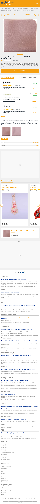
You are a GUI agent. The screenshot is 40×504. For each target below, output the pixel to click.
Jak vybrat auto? (4, 461)
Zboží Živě (3, 445)
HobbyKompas (4, 454)
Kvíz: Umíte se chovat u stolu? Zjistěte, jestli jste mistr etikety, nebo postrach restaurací (19, 374)
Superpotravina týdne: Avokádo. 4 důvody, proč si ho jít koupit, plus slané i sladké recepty (19, 373)
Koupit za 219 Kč (20, 71)
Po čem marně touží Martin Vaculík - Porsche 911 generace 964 (14, 331)
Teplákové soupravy (5, 476)
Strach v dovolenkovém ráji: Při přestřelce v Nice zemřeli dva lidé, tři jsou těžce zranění (19, 309)
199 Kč (34, 101)
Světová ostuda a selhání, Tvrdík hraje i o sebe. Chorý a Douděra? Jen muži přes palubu (19, 438)
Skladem (35, 83)
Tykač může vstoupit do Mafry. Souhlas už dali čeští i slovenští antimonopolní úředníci (19, 360)
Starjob (2, 487)
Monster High (4, 468)
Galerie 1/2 (20, 54)
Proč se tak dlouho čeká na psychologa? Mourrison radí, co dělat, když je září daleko (18, 421)
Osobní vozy (3, 447)
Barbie (2, 469)
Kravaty (3, 10)
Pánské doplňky (33, 8)
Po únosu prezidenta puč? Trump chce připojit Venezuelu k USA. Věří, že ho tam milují (19, 281)
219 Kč (34, 88)
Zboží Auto (3, 457)
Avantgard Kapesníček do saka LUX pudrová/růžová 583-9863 (11, 100)
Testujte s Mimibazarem (6, 466)
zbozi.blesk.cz (4, 450)
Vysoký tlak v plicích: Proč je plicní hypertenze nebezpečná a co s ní (15, 411)
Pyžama (3, 473)
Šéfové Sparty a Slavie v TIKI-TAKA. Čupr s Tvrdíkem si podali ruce (15, 435)
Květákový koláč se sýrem (6, 320)
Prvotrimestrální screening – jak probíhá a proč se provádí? (13, 323)
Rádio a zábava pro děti (6, 490)
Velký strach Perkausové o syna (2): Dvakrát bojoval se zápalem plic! (15, 311)
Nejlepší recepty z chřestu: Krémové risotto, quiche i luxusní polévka (15, 322)
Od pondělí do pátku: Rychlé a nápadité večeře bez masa (13, 371)
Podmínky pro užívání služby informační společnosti (25, 499)
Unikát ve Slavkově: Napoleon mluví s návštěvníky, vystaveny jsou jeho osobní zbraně (19, 388)
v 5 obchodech (5, 224)
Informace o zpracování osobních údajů (11, 501)
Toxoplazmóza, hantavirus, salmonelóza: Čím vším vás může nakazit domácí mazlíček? (19, 410)
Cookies (21, 501)
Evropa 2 (3, 494)
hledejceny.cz (4, 444)
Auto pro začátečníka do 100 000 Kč (8, 455)
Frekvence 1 (3, 492)
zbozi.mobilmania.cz (5, 8)
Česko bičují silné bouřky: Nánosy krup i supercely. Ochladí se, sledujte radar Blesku (18, 286)
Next (38, 205)
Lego (2, 471)
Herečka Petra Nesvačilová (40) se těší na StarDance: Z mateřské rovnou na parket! (18, 307)
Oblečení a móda (16, 8)
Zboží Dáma (3, 449)
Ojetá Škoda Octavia (5, 459)
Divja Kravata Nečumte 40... (9, 187)
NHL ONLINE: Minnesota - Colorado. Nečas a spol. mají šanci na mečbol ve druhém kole (19, 294)
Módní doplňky (24, 8)
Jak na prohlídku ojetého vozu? (7, 452)
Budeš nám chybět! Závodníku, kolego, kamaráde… (12, 333)
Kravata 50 (33, 187)
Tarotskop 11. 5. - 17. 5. (6, 401)
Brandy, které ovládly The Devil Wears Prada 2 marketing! (13, 399)
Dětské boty (3, 478)
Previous (2, 205)
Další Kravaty (5, 185)
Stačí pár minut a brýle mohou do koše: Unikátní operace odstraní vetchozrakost (17, 413)
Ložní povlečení (4, 480)
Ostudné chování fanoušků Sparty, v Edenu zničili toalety (13, 436)
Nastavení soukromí (28, 501)
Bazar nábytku (4, 481)
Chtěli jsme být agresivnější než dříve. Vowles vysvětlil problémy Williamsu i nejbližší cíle (19, 335)
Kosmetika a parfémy (5, 475)
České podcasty (4, 489)
